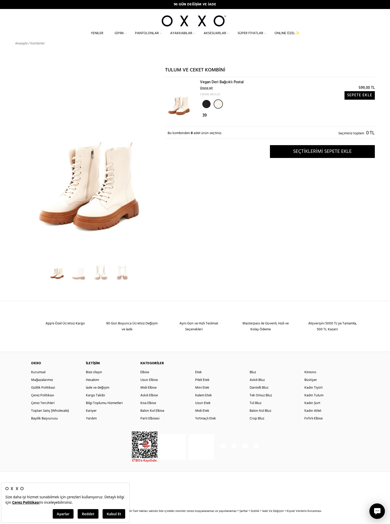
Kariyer (91, 420)
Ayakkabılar (181, 37)
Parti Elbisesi (149, 428)
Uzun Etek (203, 412)
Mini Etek (202, 397)
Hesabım (92, 389)
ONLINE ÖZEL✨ (287, 37)
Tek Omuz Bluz (261, 404)
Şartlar (244, 520)
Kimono (310, 381)
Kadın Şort (312, 412)
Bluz (253, 381)
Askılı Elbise (149, 404)
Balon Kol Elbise (152, 420)
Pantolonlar (147, 37)
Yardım (91, 428)
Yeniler (97, 37)
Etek (198, 381)
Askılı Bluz (257, 389)
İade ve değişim (97, 397)
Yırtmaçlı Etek (205, 428)
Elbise (144, 381)
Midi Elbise (148, 397)
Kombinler (37, 52)
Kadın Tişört (313, 397)
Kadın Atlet (312, 420)
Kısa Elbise (148, 412)
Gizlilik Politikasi (43, 397)
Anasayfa (21, 52)
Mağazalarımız (42, 389)
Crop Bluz (257, 428)
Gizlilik (255, 520)
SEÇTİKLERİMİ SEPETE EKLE (322, 160)
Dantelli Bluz (259, 397)
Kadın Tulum (313, 404)
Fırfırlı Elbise (313, 428)
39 (204, 124)
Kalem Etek (203, 404)
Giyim (119, 37)
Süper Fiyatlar (250, 37)
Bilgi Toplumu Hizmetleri (104, 412)
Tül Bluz (255, 412)
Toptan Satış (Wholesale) (50, 420)
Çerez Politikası (42, 404)
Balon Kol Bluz (260, 420)
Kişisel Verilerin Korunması (304, 520)
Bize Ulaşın (94, 381)
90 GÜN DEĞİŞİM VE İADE (195, 4)
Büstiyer (310, 389)
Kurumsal (38, 381)
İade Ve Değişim (273, 520)
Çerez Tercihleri (43, 412)
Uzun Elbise (149, 389)
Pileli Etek (202, 389)
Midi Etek (202, 420)
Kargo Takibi (95, 404)
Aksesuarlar (215, 37)
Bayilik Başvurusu (44, 428)
